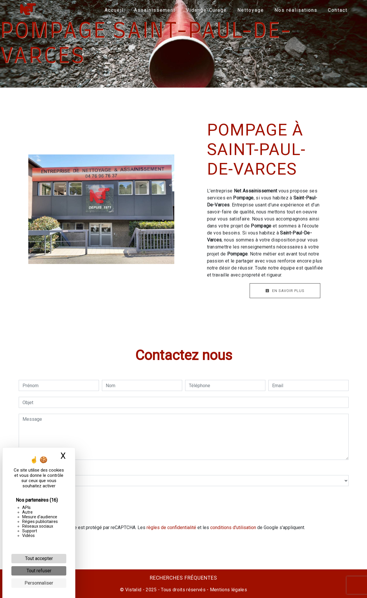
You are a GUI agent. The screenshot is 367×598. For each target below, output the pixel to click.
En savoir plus (285, 290)
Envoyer (184, 511)
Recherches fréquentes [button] (183, 578)
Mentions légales (228, 589)
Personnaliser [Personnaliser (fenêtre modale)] (39, 583)
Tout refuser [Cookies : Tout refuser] (39, 570)
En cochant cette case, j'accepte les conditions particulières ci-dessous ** (100, 494)
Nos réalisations (295, 10)
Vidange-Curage (206, 10)
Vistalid (133, 589)
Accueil (113, 10)
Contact (337, 10)
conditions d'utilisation (233, 527)
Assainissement (154, 10)
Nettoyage (250, 10)
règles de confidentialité (171, 527)
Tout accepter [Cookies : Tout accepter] (39, 558)
